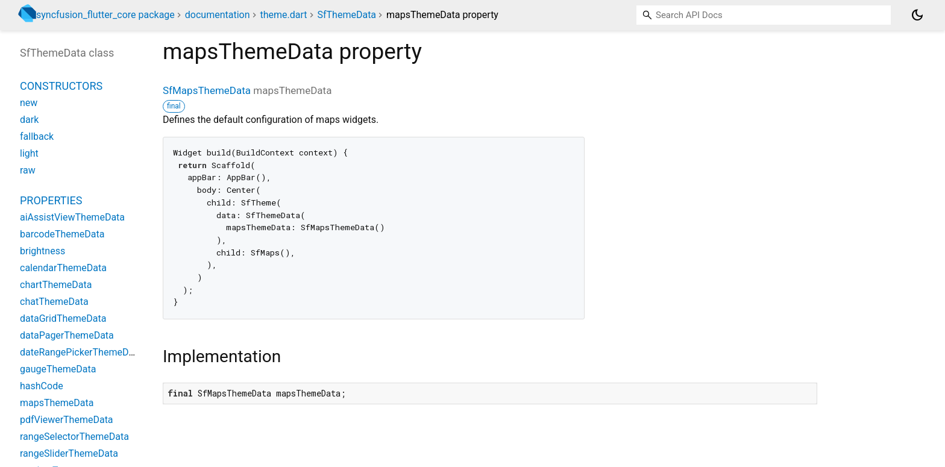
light (29, 153)
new (28, 102)
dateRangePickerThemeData (81, 352)
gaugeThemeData (58, 369)
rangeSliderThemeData (69, 453)
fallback (37, 136)
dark (29, 119)
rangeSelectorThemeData (74, 436)
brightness (42, 251)
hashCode (41, 386)
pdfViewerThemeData (66, 419)
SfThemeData (347, 14)
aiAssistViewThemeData (72, 217)
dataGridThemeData (63, 318)
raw (28, 170)
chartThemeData (56, 284)
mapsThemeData (56, 403)
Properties (51, 200)
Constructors (61, 86)
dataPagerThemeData (67, 335)
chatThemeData (54, 301)
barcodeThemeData (62, 234)
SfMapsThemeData (207, 90)
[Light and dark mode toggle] (917, 15)
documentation (217, 14)
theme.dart (283, 14)
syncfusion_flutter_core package (105, 14)
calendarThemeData (63, 268)
